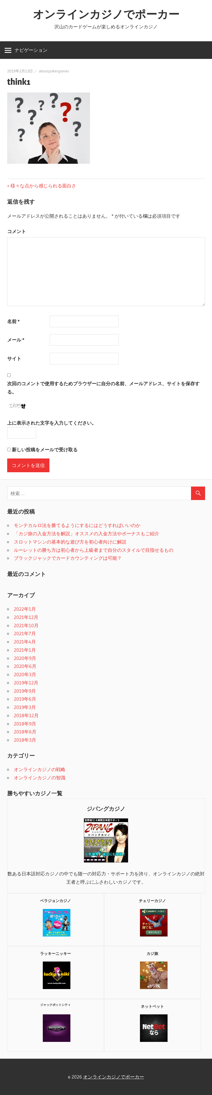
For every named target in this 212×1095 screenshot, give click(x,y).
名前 (13, 321)
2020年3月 (25, 674)
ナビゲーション (31, 50)
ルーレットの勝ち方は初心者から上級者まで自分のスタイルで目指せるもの (93, 550)
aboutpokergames (54, 71)
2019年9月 (25, 691)
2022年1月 (25, 609)
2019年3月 (25, 707)
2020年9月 (25, 658)
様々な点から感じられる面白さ (43, 186)
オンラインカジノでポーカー (106, 14)
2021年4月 (25, 642)
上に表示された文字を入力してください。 (51, 423)
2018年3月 (25, 740)
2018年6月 (25, 731)
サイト (14, 358)
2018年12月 (26, 715)
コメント (16, 231)
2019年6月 (25, 699)
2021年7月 (25, 633)
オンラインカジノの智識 (39, 777)
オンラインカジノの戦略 (39, 769)
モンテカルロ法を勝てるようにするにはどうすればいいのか (77, 525)
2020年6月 (25, 666)
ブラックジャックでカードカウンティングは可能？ (68, 558)
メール (15, 340)
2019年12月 (26, 683)
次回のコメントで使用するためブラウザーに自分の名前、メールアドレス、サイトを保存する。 (103, 388)
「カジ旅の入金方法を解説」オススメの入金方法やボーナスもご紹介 (86, 533)
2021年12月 (26, 617)
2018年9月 (25, 724)
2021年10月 (26, 625)
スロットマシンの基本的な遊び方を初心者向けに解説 (70, 542)
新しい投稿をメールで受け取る (45, 449)
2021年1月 (25, 650)
